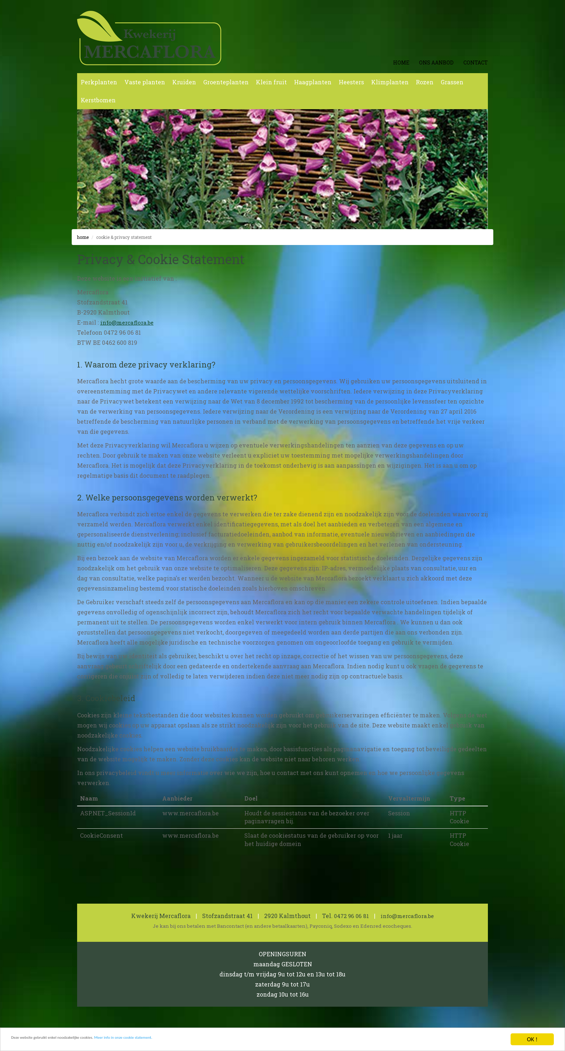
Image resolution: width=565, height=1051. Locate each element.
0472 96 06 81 (350, 915)
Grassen (452, 82)
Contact (475, 62)
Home (401, 62)
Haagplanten (313, 82)
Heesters (351, 82)
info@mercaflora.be (128, 322)
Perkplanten (99, 82)
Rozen (424, 82)
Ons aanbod (436, 62)
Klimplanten (390, 82)
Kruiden (184, 82)
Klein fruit (271, 82)
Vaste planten (144, 82)
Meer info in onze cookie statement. (183, 1041)
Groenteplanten (226, 82)
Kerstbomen (98, 100)
